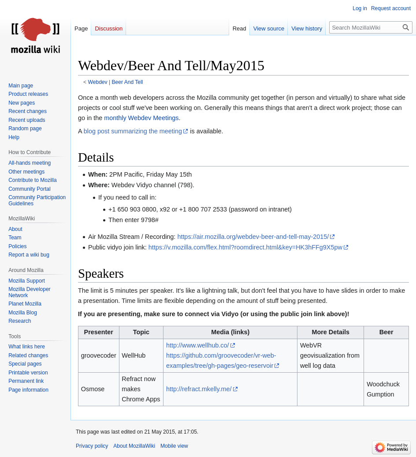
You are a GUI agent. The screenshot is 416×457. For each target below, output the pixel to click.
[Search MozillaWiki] (370, 27)
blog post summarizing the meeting (133, 131)
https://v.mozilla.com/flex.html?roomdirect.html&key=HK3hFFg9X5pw (245, 247)
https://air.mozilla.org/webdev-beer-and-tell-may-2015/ (253, 236)
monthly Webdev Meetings (141, 117)
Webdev (98, 82)
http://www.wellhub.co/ (197, 345)
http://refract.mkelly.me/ (198, 389)
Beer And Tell (127, 82)
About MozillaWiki (134, 446)
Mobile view (174, 446)
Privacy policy (92, 446)
